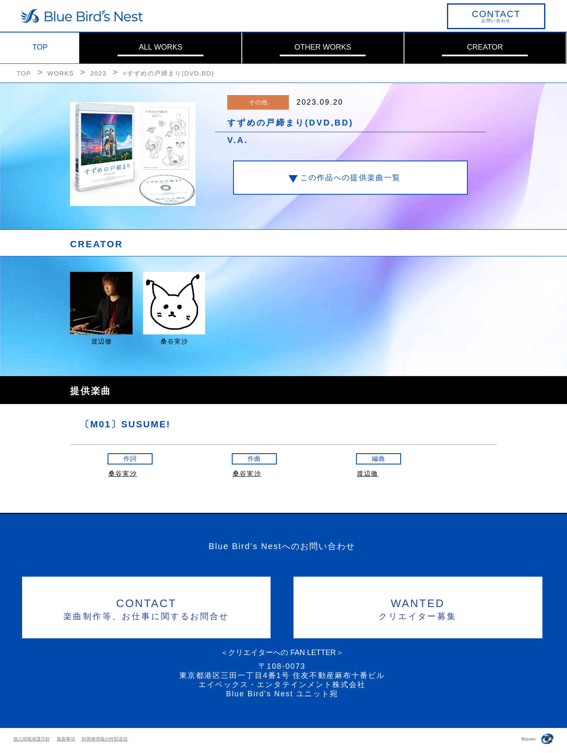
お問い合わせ (496, 16)
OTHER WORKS (322, 47)
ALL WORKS (160, 47)
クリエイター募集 (418, 608)
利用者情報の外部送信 (105, 738)
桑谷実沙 (122, 473)
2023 (98, 73)
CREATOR (485, 47)
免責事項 (66, 738)
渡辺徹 (368, 473)
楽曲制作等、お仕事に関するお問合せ (146, 608)
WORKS (61, 73)
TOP (40, 47)
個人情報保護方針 (31, 738)
